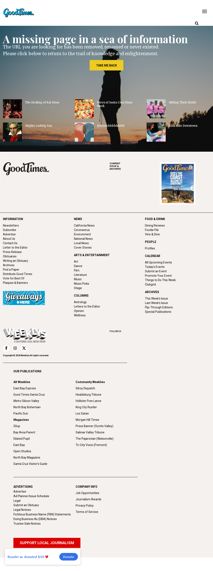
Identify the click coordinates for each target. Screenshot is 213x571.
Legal (17, 500)
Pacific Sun (20, 413)
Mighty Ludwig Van (38, 126)
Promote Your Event (158, 275)
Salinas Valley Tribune (90, 432)
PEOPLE (150, 242)
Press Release (12, 252)
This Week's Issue (156, 298)
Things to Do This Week (160, 280)
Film (76, 270)
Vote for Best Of (14, 278)
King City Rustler (86, 407)
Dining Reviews (155, 225)
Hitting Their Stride (182, 102)
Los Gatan (82, 413)
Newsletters (11, 225)
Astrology (80, 302)
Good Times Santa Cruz (29, 394)
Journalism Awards (88, 499)
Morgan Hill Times (87, 419)
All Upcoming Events (158, 262)
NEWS (78, 219)
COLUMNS (81, 295)
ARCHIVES (135, 166)
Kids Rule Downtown (183, 126)
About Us (9, 238)
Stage (78, 288)
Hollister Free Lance (88, 401)
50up (16, 426)
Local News (81, 243)
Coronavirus (82, 230)
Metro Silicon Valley (26, 401)
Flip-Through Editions (159, 307)
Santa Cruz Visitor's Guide (30, 463)
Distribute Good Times (17, 274)
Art (76, 261)
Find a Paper (11, 269)
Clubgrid (150, 284)
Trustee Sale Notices (27, 523)
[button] (197, 23)
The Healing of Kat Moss (42, 102)
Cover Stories (83, 247)
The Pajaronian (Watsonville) (95, 438)
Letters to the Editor (87, 306)
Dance (78, 266)
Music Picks (81, 283)
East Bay (19, 445)
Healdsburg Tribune (88, 394)
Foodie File (152, 230)
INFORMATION (13, 219)
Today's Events (155, 267)
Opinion (79, 311)
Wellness (80, 315)
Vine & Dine (152, 234)
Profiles (150, 248)
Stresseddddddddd (110, 126)
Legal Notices (22, 509)
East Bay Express (24, 388)
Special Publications (158, 311)
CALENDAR (152, 256)
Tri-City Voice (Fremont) (91, 445)
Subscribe (9, 230)
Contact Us (10, 243)
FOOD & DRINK (155, 219)
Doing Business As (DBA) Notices (35, 519)
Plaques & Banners (15, 282)
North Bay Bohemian (27, 407)
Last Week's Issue (156, 303)
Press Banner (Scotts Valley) (94, 426)
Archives (8, 265)
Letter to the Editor (15, 247)
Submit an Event (156, 271)
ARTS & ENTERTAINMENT (92, 255)
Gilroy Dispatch (85, 388)
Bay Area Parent (24, 432)
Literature (80, 274)
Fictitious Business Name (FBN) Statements (42, 514)
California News (84, 225)
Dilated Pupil (21, 438)
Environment (82, 234)
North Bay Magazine (26, 457)
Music (78, 279)
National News (83, 238)
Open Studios (22, 451)
